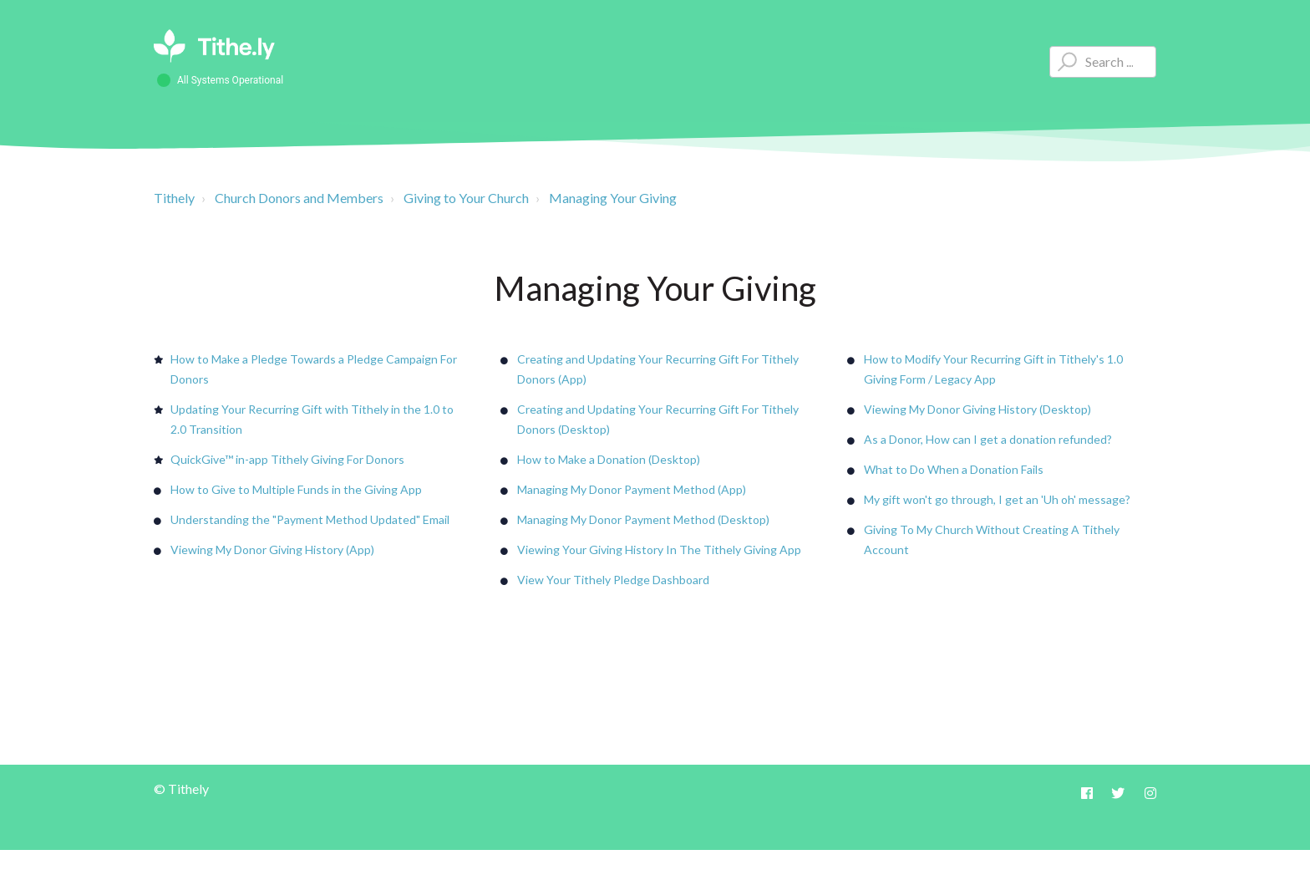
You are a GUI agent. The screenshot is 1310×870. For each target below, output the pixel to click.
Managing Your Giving (613, 198)
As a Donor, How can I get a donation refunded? (988, 439)
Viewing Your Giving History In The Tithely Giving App (659, 549)
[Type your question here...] (1102, 62)
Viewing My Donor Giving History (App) (272, 549)
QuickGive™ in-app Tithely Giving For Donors (287, 459)
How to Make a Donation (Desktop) (608, 459)
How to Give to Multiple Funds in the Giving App (296, 489)
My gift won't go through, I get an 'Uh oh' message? (997, 499)
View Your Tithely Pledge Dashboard (613, 579)
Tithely (174, 198)
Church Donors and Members (299, 198)
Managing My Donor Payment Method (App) (631, 489)
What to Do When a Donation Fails (953, 469)
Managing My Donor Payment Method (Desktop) (643, 519)
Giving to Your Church (466, 198)
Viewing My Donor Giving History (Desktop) (977, 409)
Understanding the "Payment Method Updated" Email (309, 519)
